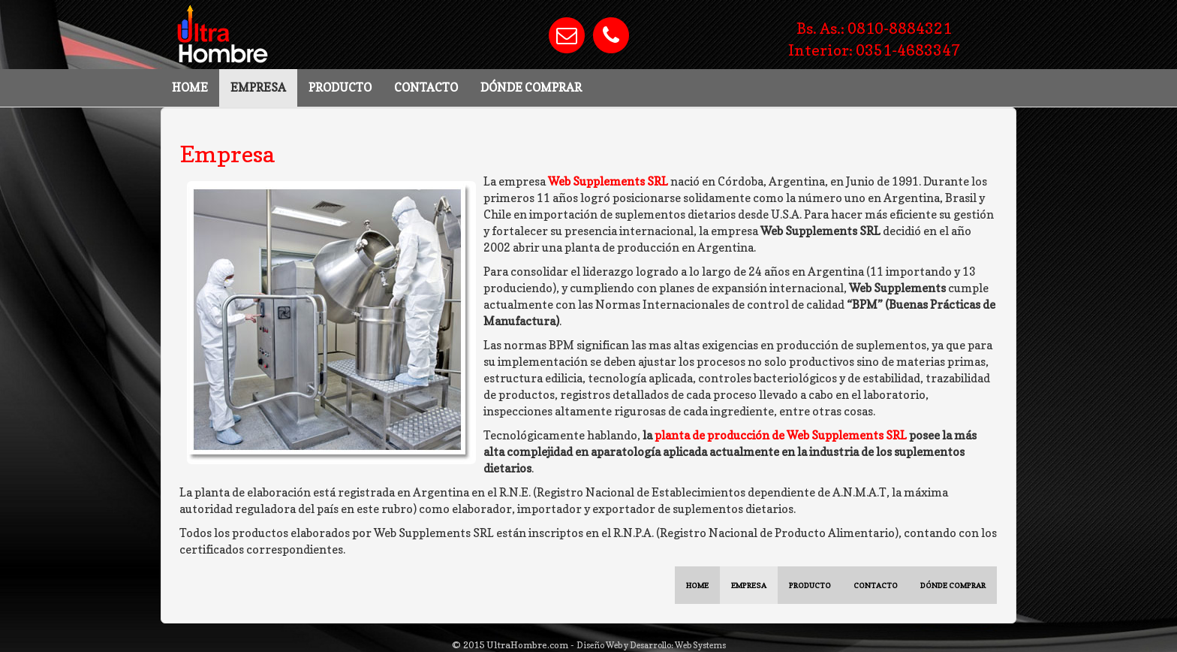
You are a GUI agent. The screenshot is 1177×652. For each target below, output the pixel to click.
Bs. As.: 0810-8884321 (874, 28)
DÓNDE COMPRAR (531, 87)
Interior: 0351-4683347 (874, 50)
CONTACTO (426, 87)
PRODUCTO (340, 87)
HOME (190, 87)
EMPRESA (258, 87)
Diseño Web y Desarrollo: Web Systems (651, 645)
